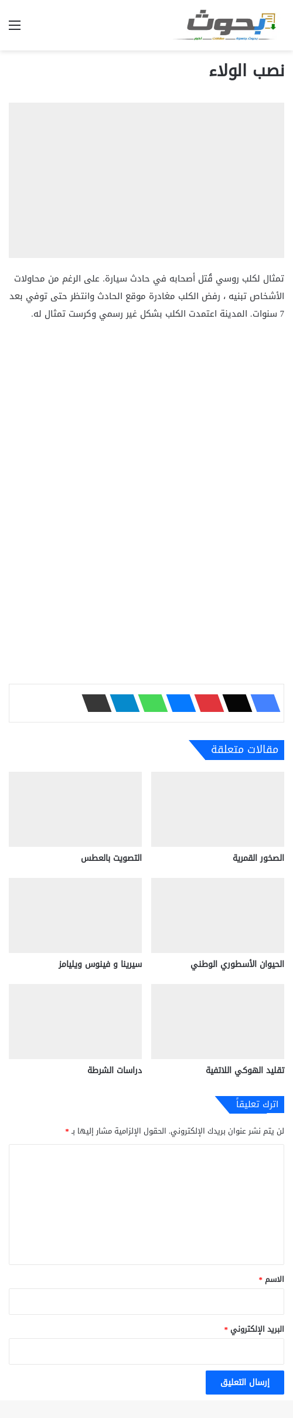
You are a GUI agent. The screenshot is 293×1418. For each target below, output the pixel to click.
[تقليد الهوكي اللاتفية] (217, 1021)
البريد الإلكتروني (254, 1329)
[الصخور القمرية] (217, 809)
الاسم (272, 1279)
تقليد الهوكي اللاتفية (245, 1070)
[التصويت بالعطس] (75, 809)
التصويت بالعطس (111, 858)
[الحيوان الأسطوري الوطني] (217, 915)
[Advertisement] (146, 419)
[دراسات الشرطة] (75, 1021)
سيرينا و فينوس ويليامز (100, 964)
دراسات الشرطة (114, 1070)
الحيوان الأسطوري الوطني (237, 964)
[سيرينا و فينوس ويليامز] (75, 915)
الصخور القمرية (258, 858)
